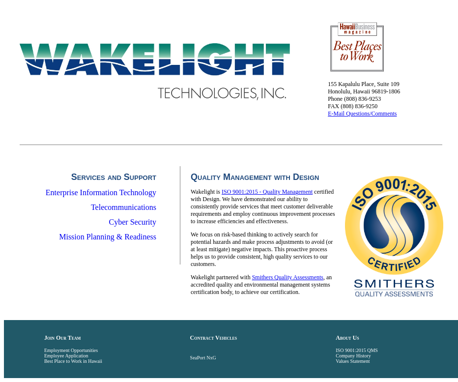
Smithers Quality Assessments (287, 277)
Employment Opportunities (71, 350)
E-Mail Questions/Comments (362, 113)
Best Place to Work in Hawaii (73, 361)
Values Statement (353, 361)
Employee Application (66, 355)
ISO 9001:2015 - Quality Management (267, 191)
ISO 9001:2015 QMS (357, 350)
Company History (353, 355)
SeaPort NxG (203, 357)
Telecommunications (123, 207)
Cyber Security (132, 222)
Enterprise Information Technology (101, 192)
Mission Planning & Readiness (107, 237)
